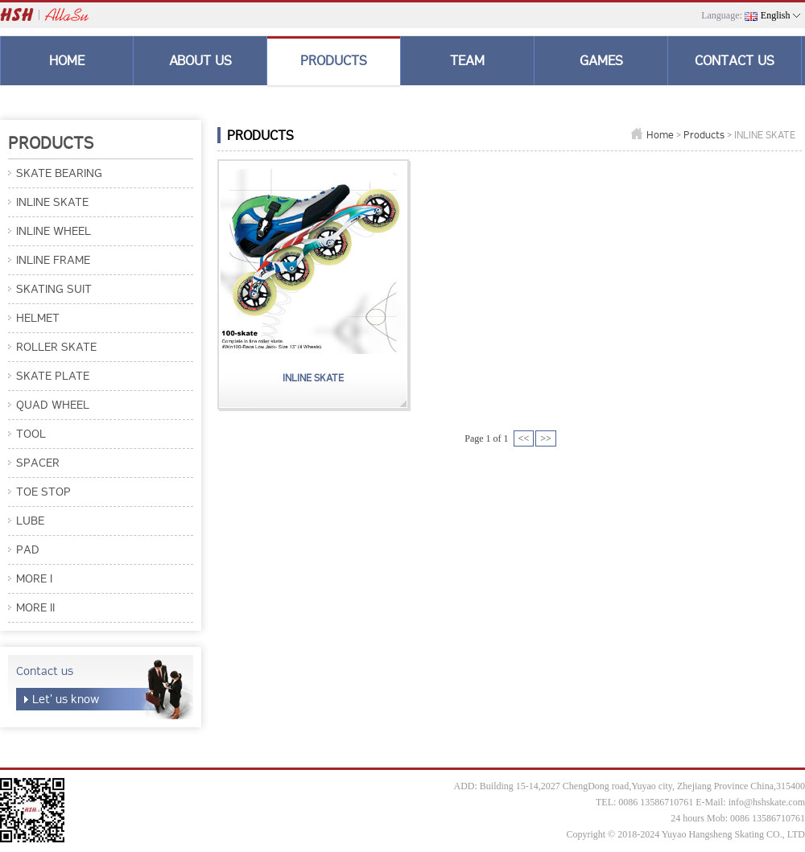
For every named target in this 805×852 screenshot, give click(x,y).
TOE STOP (43, 491)
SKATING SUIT (54, 289)
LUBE (30, 520)
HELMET (38, 318)
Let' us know (65, 699)
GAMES (601, 60)
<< (524, 438)
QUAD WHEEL (52, 404)
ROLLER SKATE (56, 347)
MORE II (35, 607)
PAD (27, 549)
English (776, 15)
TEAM (467, 60)
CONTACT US (734, 60)
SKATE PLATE (52, 375)
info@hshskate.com (767, 802)
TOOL (31, 433)
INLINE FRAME (53, 260)
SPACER (38, 462)
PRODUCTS (333, 60)
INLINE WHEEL (53, 231)
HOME (67, 60)
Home (660, 135)
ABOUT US (200, 60)
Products (703, 135)
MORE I (34, 578)
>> (545, 438)
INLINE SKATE (52, 202)
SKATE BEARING (59, 173)
